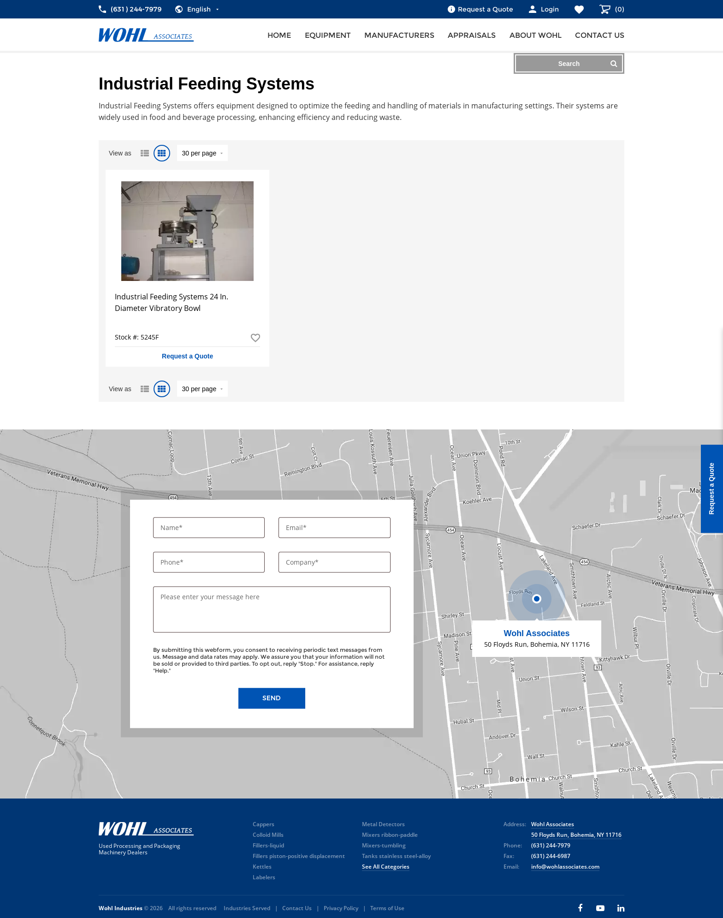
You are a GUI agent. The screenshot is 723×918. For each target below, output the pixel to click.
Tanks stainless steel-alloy (396, 856)
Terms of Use (387, 908)
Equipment (328, 35)
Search (587, 63)
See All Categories (385, 866)
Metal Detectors (383, 824)
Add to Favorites (255, 337)
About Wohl (536, 35)
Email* (297, 527)
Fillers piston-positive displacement (299, 856)
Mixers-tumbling (384, 845)
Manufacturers (399, 35)
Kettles (262, 866)
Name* (172, 527)
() (618, 9)
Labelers (264, 877)
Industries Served (247, 908)
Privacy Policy (341, 908)
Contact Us (297, 908)
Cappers (263, 824)
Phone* (172, 562)
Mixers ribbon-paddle (390, 835)
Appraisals (472, 35)
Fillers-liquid (268, 845)
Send (271, 698)
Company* (303, 562)
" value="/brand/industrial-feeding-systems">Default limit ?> (202, 153)
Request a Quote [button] (187, 356)
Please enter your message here (210, 597)
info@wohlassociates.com (565, 866)
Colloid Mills (268, 835)
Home (279, 35)
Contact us (599, 35)
